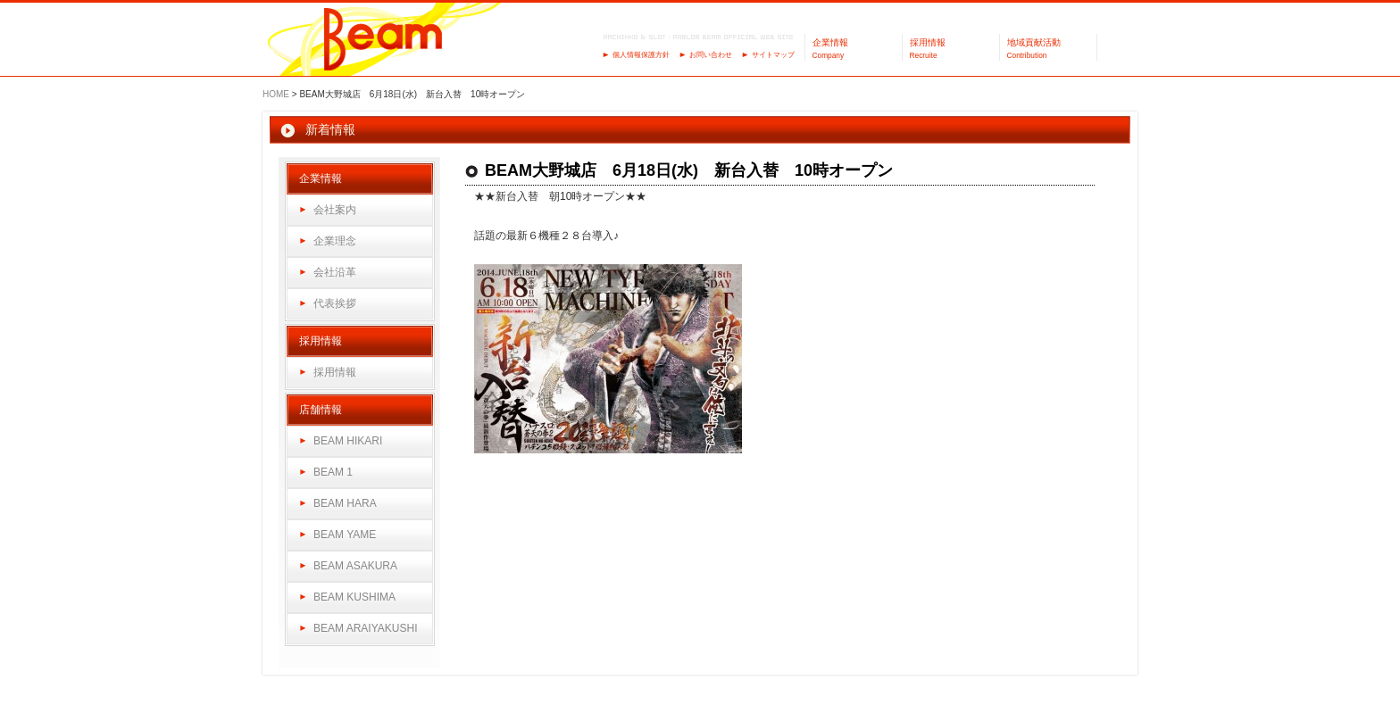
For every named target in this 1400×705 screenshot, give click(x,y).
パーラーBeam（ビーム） (383, 41)
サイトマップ (773, 55)
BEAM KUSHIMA (354, 597)
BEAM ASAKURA (355, 566)
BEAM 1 (333, 472)
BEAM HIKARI (347, 441)
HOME (275, 94)
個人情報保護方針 (641, 55)
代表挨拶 (334, 303)
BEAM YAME (344, 534)
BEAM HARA (345, 503)
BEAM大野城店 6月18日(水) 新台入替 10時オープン (689, 170)
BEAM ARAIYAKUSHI (365, 628)
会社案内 (334, 209)
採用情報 (334, 372)
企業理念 (334, 241)
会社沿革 (334, 272)
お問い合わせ (710, 55)
